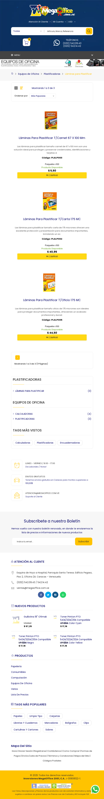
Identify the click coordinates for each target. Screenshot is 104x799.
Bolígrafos (70, 722)
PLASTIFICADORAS (25, 418)
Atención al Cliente (40, 21)
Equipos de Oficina (28, 74)
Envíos (25, 755)
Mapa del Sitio (82, 755)
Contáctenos (54, 751)
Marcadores (51, 722)
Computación (19, 677)
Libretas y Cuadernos (25, 722)
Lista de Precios (19, 694)
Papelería (16, 666)
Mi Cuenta (59, 21)
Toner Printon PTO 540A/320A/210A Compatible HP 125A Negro (35, 639)
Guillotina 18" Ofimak (35, 616)
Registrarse (40, 751)
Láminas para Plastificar (78, 74)
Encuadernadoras (70, 442)
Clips (86, 722)
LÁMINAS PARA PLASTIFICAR (29, 391)
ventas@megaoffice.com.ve (33, 588)
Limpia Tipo (36, 716)
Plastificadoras (52, 74)
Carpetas (55, 716)
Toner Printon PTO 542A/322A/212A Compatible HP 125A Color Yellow (76, 639)
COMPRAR (52, 175)
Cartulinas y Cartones (26, 729)
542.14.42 (43, 582)
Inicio (14, 751)
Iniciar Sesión (26, 751)
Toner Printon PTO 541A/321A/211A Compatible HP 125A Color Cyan (75, 620)
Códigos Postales (52, 760)
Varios (14, 689)
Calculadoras (22, 442)
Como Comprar (71, 751)
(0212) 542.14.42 (72, 46)
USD (72, 21)
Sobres (49, 729)
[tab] (16, 88)
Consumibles (18, 672)
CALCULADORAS (24, 413)
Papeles (18, 716)
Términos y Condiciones (60, 755)
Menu (15, 55)
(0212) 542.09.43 (72, 43)
